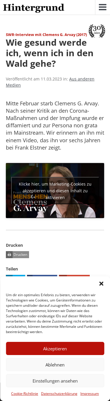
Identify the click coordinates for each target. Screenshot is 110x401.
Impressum (89, 393)
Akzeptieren (55, 349)
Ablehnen (55, 365)
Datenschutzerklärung (59, 393)
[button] (101, 284)
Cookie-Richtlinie (24, 393)
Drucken (16, 254)
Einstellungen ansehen (55, 381)
